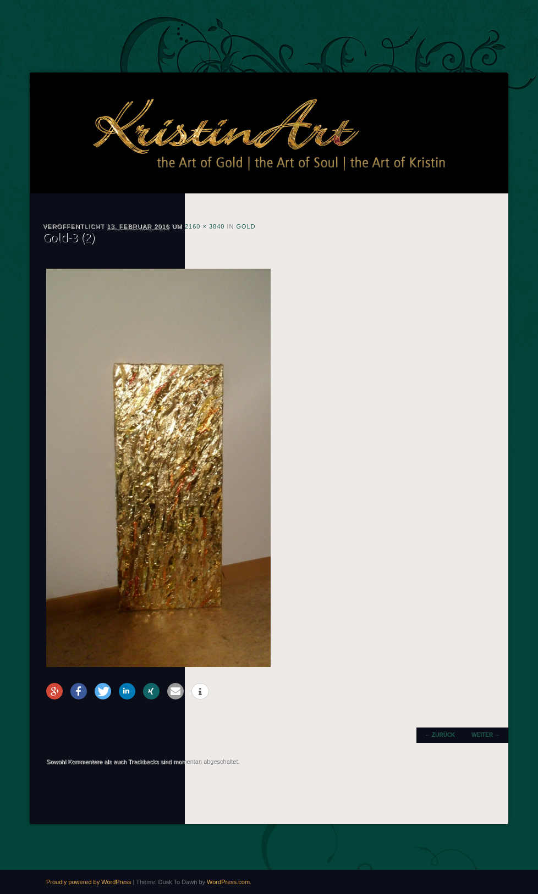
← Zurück (440, 735)
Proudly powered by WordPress (88, 882)
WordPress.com (228, 882)
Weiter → (485, 735)
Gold (246, 226)
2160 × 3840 (204, 226)
